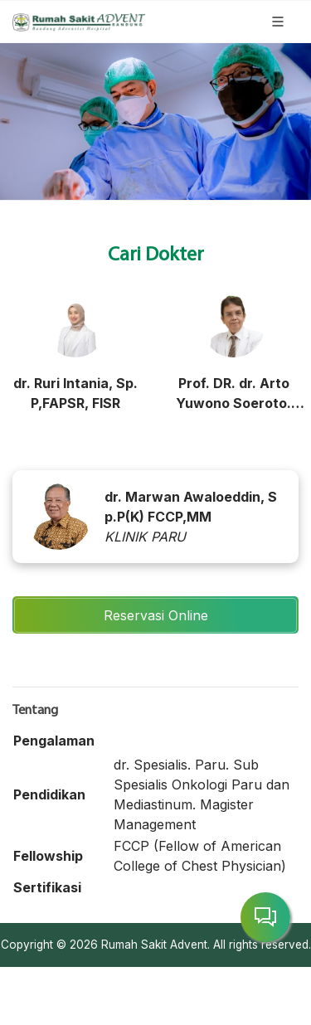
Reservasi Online (156, 615)
